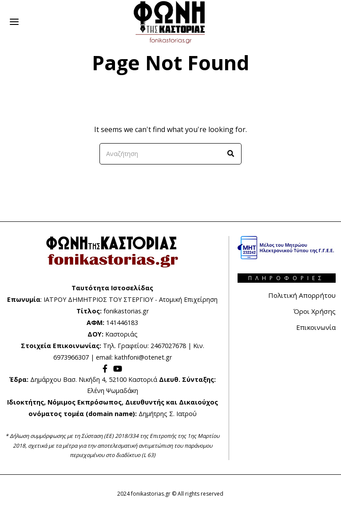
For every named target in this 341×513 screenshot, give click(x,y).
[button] (231, 153)
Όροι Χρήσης (313, 311)
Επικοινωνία (314, 327)
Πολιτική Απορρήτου (300, 295)
